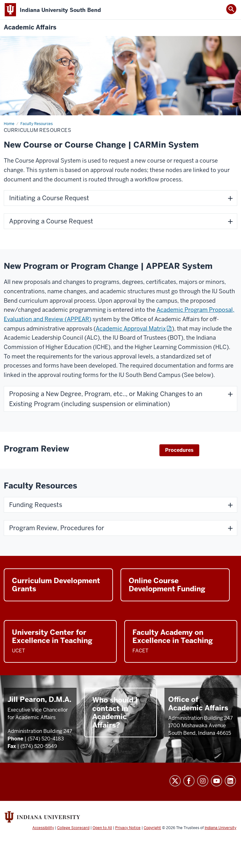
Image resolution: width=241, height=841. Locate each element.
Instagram (202, 780)
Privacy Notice (128, 827)
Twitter (175, 780)
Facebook (189, 780)
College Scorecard (73, 827)
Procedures (179, 450)
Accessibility (43, 827)
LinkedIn (230, 780)
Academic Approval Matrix (131, 328)
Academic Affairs (30, 27)
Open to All (102, 827)
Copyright (152, 827)
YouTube (216, 780)
